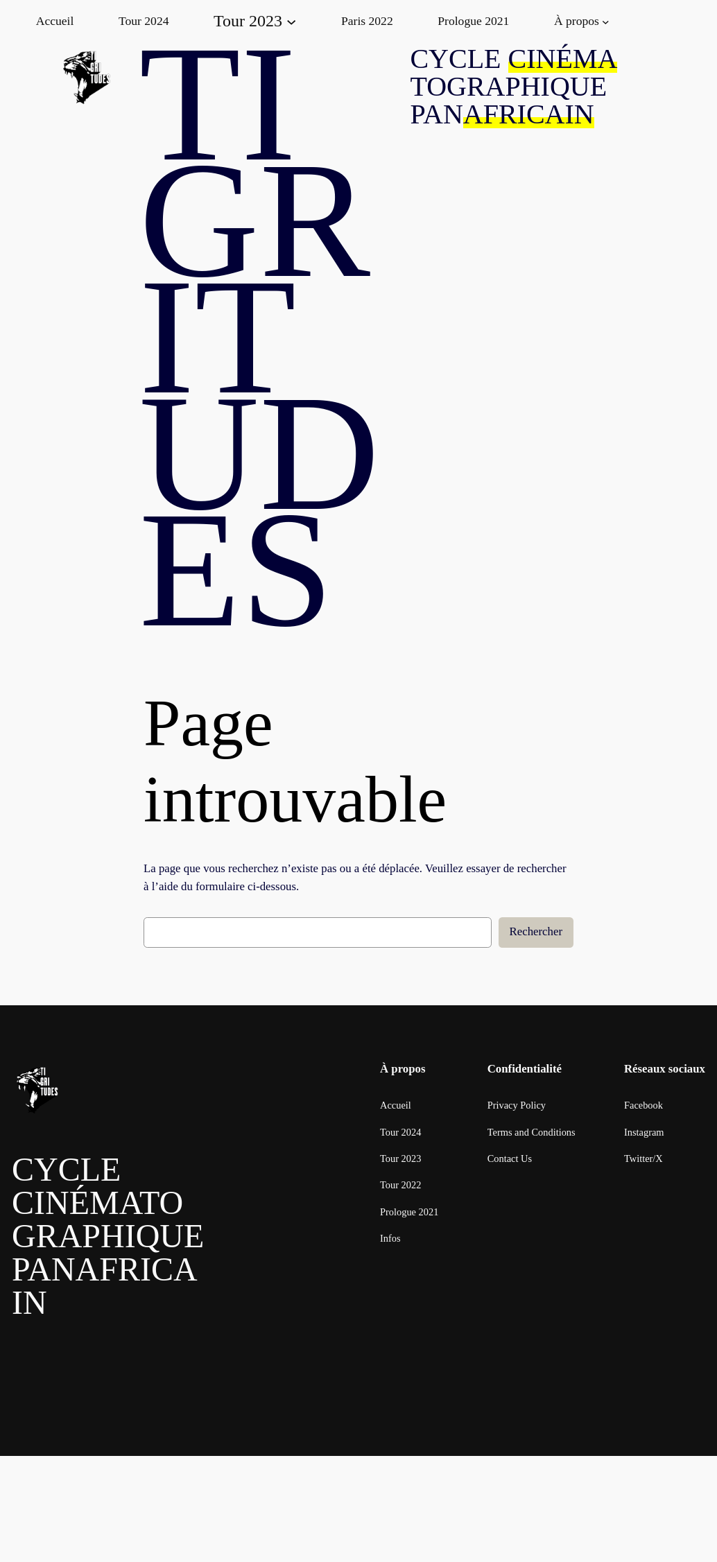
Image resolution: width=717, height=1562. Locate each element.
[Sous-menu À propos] (606, 21)
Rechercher (536, 931)
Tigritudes (259, 336)
